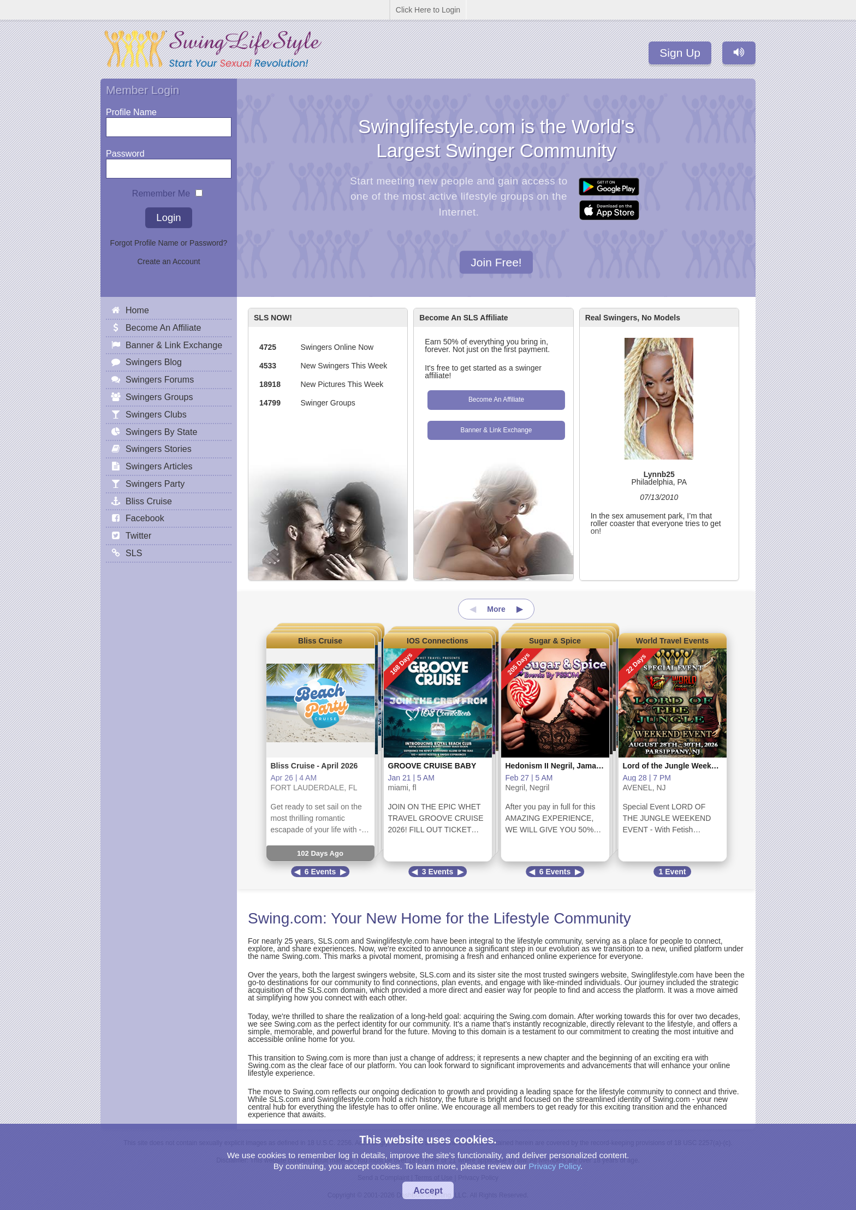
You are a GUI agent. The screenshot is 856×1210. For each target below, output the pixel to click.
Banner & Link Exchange (496, 430)
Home (137, 310)
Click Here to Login (428, 9)
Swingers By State (162, 432)
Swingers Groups (159, 397)
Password (125, 150)
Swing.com (285, 918)
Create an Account (168, 261)
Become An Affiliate (496, 399)
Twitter (138, 535)
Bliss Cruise (320, 640)
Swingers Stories (159, 449)
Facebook (145, 518)
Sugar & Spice (555, 640)
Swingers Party (155, 483)
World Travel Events (672, 640)
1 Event (672, 871)
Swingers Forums (160, 379)
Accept (428, 1190)
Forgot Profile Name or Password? (169, 243)
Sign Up (679, 52)
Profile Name (131, 109)
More (496, 609)
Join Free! (496, 261)
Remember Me (161, 190)
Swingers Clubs (156, 414)
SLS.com (333, 941)
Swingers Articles (159, 466)
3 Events (438, 871)
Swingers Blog (154, 362)
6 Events (320, 871)
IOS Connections (437, 640)
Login (168, 217)
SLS (134, 553)
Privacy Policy (554, 1166)
